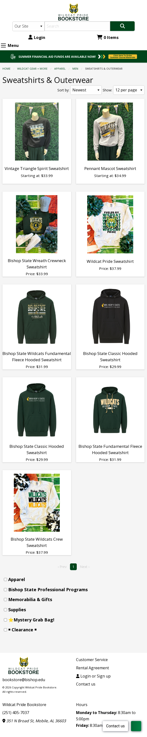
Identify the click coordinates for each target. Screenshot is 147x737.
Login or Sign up (93, 676)
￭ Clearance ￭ (22, 630)
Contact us (85, 684)
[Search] (77, 26)
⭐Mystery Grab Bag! (31, 620)
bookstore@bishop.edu (23, 679)
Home (6, 68)
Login (36, 37)
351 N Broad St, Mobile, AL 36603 (34, 720)
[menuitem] (75, 579)
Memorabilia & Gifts (30, 599)
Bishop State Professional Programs (48, 589)
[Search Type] (28, 26)
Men (75, 68)
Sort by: (63, 90)
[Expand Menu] (3, 45)
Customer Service (92, 659)
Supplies (17, 609)
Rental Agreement (92, 668)
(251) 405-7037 (15, 712)
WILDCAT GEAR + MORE (32, 68)
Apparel (60, 68)
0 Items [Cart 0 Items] (108, 37)
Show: (107, 90)
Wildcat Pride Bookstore (24, 704)
